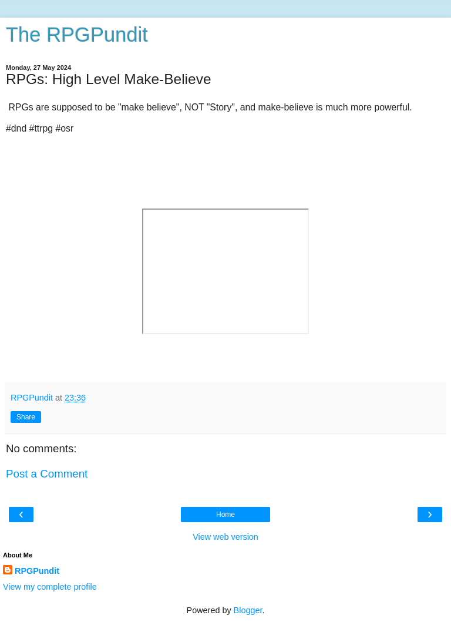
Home (225, 514)
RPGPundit (37, 571)
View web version (225, 537)
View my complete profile (50, 586)
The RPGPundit (77, 34)
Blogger (248, 610)
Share (25, 417)
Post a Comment (46, 474)
